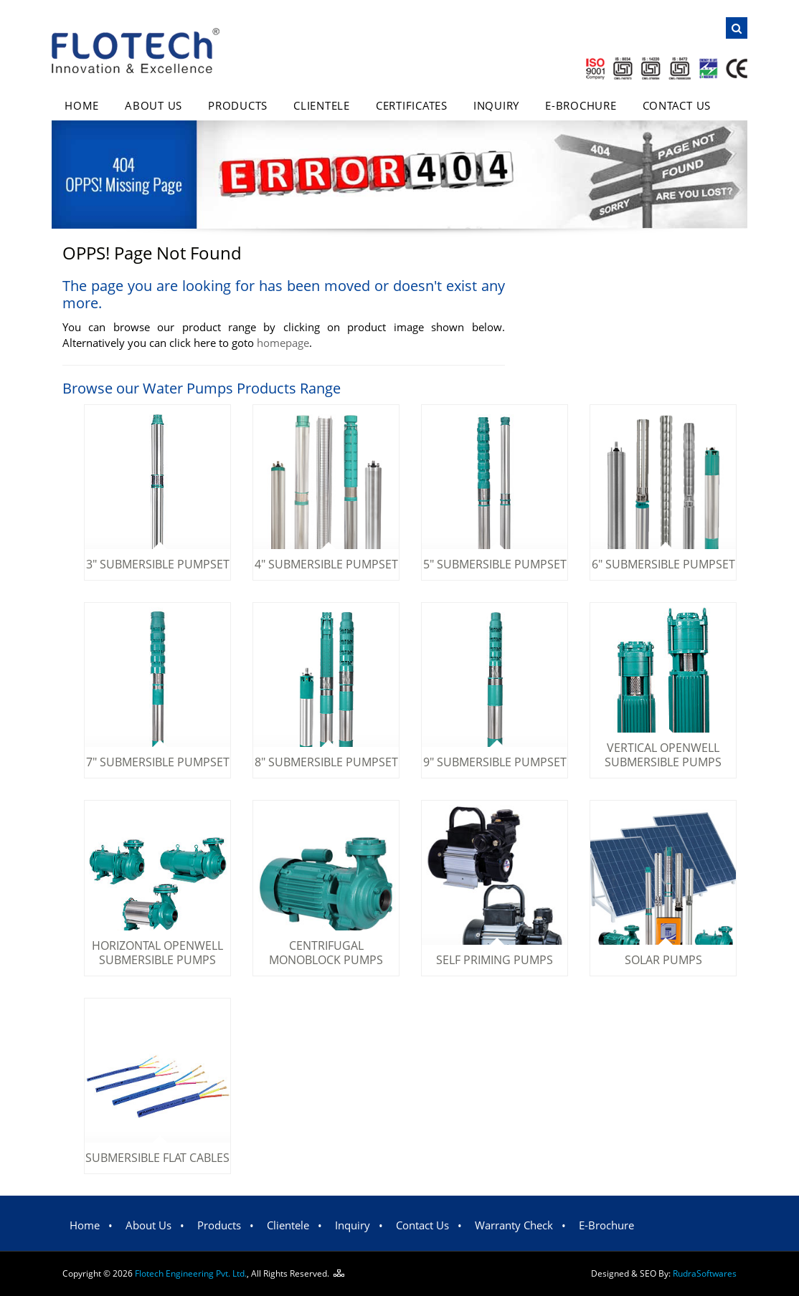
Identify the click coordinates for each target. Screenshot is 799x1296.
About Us (153, 105)
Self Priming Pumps (494, 960)
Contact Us (677, 105)
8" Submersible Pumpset (326, 762)
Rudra (705, 1273)
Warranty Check (514, 1225)
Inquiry (496, 105)
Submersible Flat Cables (157, 1158)
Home (82, 105)
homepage (283, 342)
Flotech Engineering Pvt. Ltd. (191, 1273)
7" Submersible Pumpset (158, 762)
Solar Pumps (663, 960)
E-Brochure (581, 105)
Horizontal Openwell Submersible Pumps (157, 953)
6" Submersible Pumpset (663, 564)
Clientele (321, 105)
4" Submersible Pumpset (326, 564)
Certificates (412, 105)
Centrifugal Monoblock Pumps (326, 953)
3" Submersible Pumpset (158, 564)
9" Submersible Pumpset (495, 762)
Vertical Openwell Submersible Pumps (663, 755)
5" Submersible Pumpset (495, 564)
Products (238, 105)
